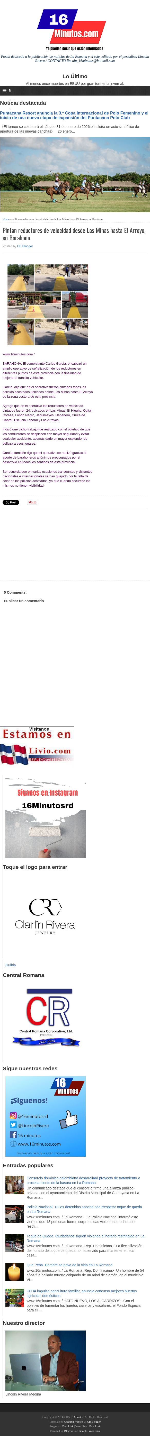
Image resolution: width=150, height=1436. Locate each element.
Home (6, 219)
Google (83, 1430)
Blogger (68, 1430)
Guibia (10, 965)
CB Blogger (25, 246)
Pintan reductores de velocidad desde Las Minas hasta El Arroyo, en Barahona (74, 233)
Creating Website (74, 1421)
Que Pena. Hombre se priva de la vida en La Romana (69, 1265)
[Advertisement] (42, 543)
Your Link (67, 1426)
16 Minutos (76, 1416)
